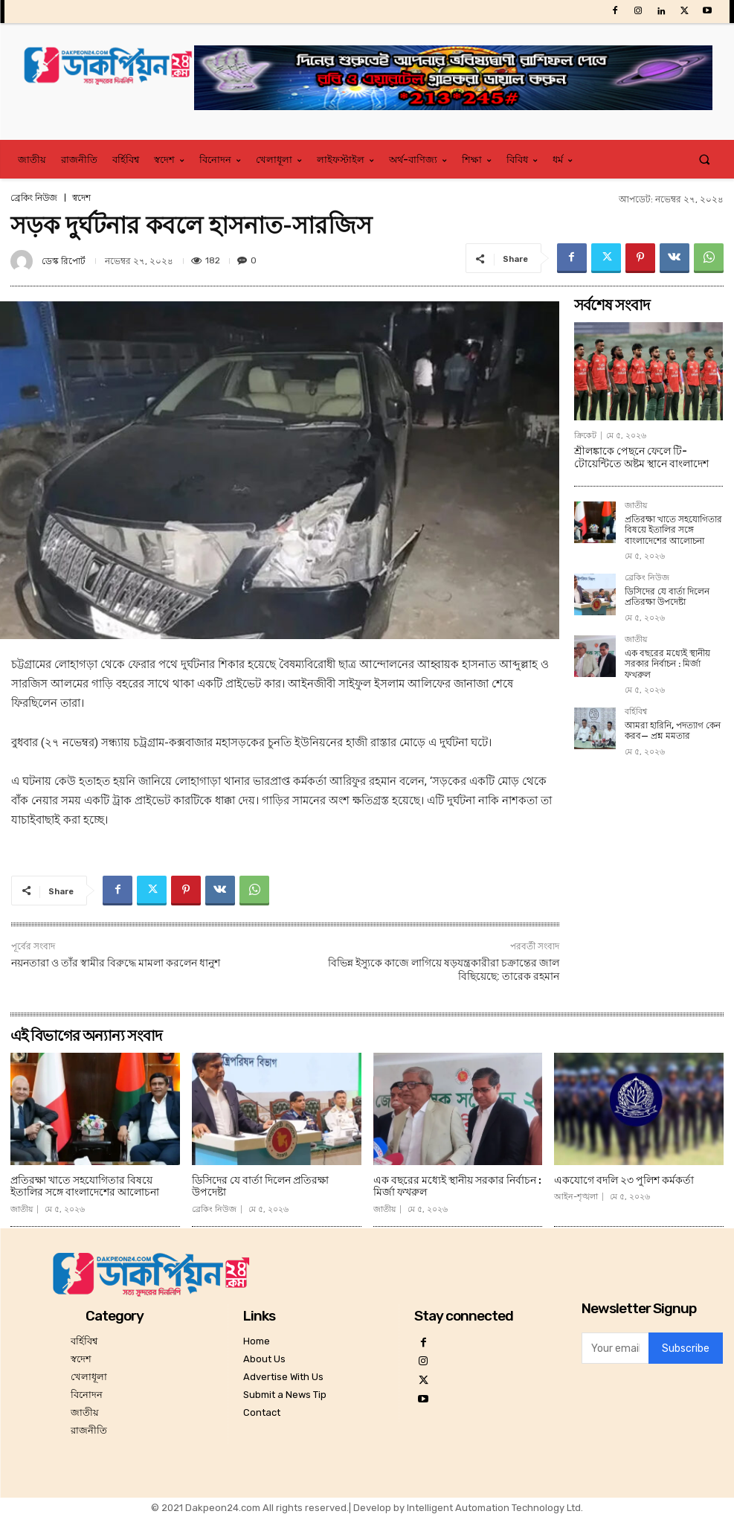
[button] (705, 160)
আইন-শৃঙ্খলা (576, 1197)
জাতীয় (636, 505)
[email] (615, 1348)
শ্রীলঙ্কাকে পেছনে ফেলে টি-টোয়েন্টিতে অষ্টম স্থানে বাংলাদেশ (641, 457)
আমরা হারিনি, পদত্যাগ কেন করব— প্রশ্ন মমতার (673, 730)
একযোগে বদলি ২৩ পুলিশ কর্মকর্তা (624, 1180)
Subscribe (685, 1348)
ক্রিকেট (585, 436)
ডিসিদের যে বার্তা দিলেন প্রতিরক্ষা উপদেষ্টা (667, 596)
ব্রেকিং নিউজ (33, 197)
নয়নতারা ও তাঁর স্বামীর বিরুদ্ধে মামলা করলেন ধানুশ (115, 963)
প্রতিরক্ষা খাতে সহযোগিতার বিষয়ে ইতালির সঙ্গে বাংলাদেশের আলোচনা (673, 530)
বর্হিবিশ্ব (636, 712)
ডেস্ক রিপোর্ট (64, 261)
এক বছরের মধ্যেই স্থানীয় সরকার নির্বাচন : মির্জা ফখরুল (667, 664)
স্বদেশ (81, 197)
